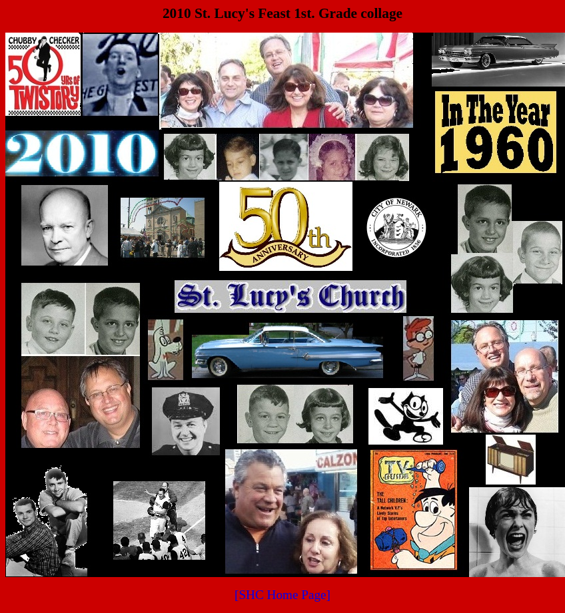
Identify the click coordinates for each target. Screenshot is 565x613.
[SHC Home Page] (282, 595)
